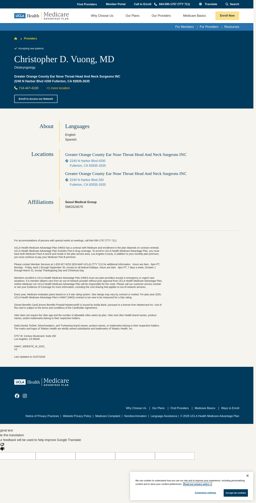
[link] (17, 396)
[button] (87, 4)
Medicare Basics (205, 408)
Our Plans (158, 408)
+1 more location (58, 88)
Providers (30, 38)
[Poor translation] (2, 446)
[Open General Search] (232, 4)
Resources (231, 27)
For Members (183, 27)
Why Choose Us (136, 408)
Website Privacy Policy (77, 416)
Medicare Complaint (107, 416)
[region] (191, 486)
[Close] (247, 476)
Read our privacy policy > (198, 484)
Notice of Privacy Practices (42, 416)
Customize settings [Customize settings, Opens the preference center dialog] (205, 492)
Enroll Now (227, 15)
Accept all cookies (236, 493)
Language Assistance (164, 416)
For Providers (208, 27)
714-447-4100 (26, 88)
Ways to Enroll (230, 408)
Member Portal (116, 4)
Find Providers (180, 408)
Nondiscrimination (135, 416)
